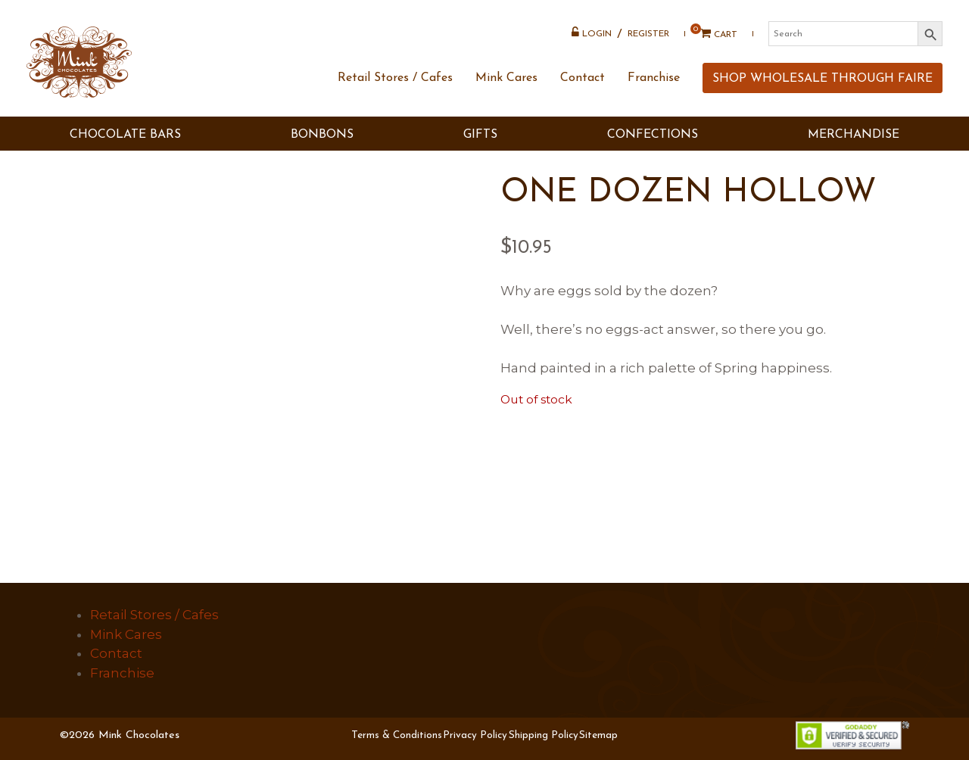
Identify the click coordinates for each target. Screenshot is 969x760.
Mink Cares (506, 78)
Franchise (654, 78)
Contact (582, 78)
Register (648, 34)
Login (592, 32)
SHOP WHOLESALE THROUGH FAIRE (822, 79)
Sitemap (598, 735)
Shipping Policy (543, 735)
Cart (713, 33)
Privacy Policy (475, 735)
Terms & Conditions (396, 735)
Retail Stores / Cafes (395, 78)
